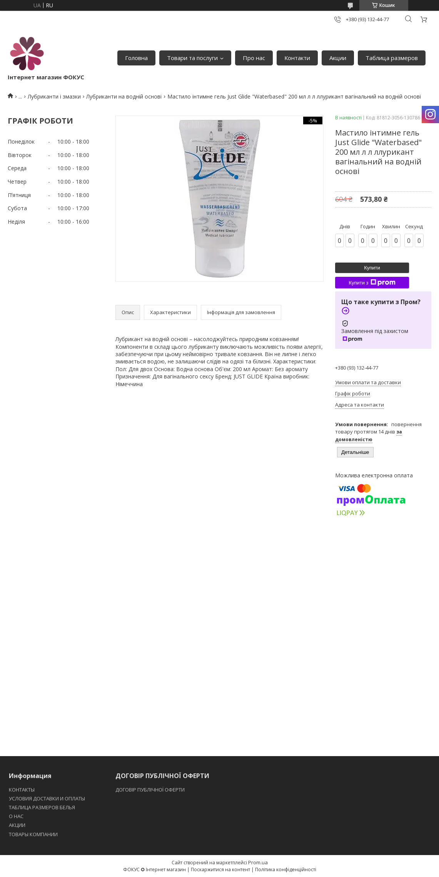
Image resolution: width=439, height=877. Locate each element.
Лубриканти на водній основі (124, 96)
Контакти (297, 58)
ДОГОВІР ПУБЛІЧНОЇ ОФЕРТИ (150, 789)
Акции (337, 58)
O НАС (16, 816)
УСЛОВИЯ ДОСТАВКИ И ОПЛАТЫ (47, 798)
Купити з (372, 282)
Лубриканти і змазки (54, 96)
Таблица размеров (392, 58)
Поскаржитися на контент (220, 869)
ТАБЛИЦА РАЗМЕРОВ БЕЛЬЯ (42, 807)
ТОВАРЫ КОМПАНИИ (33, 834)
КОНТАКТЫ (22, 789)
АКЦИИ (17, 825)
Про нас (254, 58)
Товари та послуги (192, 58)
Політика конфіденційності (285, 869)
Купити (372, 268)
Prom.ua (258, 862)
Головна (136, 58)
